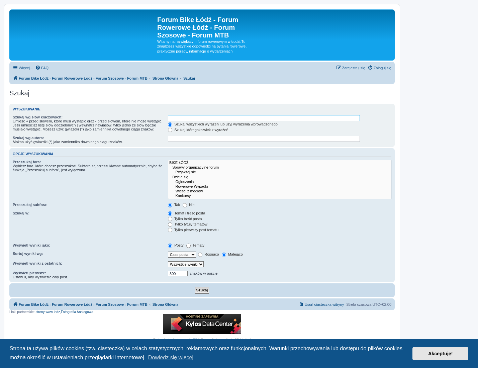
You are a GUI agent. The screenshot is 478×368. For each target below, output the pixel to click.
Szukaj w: (21, 213)
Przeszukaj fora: (27, 162)
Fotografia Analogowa (77, 312)
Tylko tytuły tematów (187, 224)
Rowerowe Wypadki (280, 186)
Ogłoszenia (280, 182)
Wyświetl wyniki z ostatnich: (37, 263)
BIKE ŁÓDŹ (280, 163)
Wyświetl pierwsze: (29, 273)
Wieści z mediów (280, 191)
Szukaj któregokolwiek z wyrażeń (198, 130)
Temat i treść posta (186, 213)
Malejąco (232, 254)
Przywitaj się (280, 172)
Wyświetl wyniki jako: (31, 245)
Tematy (195, 245)
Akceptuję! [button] (440, 353)
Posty (176, 245)
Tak (174, 205)
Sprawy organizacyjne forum (280, 167)
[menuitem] (42, 68)
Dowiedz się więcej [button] (170, 357)
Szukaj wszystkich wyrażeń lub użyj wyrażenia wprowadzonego (223, 124)
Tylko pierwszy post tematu (193, 230)
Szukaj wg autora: (28, 138)
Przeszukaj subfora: (30, 205)
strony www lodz (47, 312)
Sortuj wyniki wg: (28, 254)
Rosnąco (208, 254)
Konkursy (280, 196)
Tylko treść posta (185, 219)
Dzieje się (280, 177)
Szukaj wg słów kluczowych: (38, 117)
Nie (189, 205)
